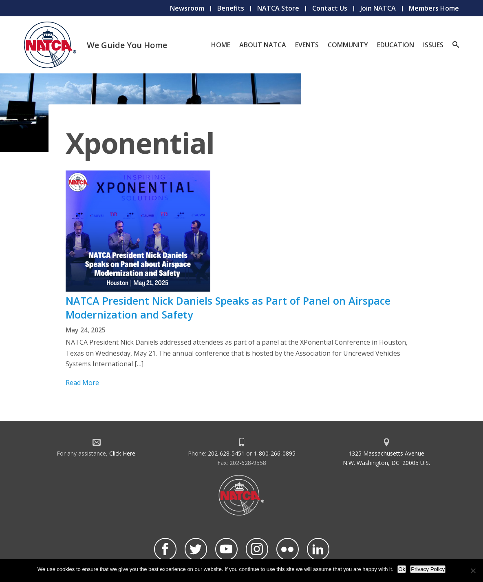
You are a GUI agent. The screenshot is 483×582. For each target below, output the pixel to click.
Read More (82, 382)
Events (307, 44)
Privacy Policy (428, 569)
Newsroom (187, 8)
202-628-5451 (226, 453)
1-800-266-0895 (275, 453)
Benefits (230, 8)
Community (348, 44)
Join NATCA (378, 8)
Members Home (434, 8)
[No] (473, 571)
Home (220, 44)
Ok (401, 569)
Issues (433, 44)
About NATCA (262, 44)
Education (395, 44)
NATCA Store (278, 8)
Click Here (122, 453)
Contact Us (329, 8)
